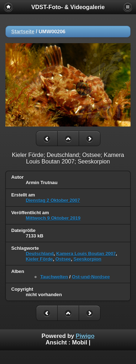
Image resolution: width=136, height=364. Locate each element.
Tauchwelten (54, 277)
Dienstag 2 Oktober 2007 (53, 200)
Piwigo (85, 336)
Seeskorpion (88, 259)
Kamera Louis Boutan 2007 (86, 253)
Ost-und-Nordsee (91, 277)
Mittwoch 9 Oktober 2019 (53, 218)
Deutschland (40, 253)
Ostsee (63, 259)
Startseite (22, 31)
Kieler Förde (39, 259)
